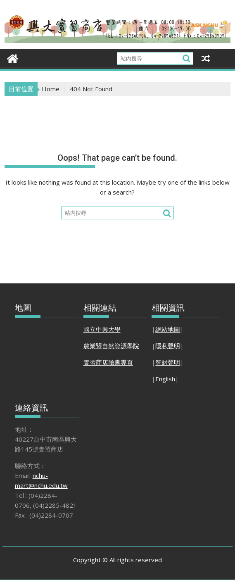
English (165, 379)
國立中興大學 (102, 329)
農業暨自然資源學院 (111, 346)
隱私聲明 (167, 346)
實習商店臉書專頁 (108, 362)
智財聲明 (167, 362)
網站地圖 (167, 329)
